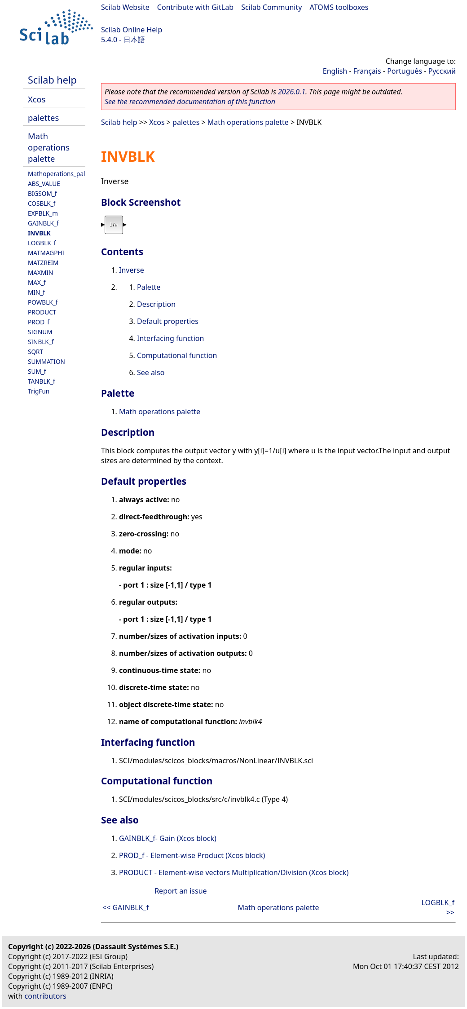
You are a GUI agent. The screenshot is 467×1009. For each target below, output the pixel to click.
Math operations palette (49, 147)
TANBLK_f (41, 381)
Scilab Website (125, 7)
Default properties (167, 321)
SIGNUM (40, 331)
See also (150, 372)
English (335, 71)
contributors (45, 996)
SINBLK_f (41, 341)
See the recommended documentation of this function (190, 101)
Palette (148, 287)
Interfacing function (170, 338)
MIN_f (36, 292)
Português (404, 71)
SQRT (35, 351)
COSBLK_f (41, 203)
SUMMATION (46, 361)
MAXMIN (40, 272)
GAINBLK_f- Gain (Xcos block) (167, 838)
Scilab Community (271, 7)
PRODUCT (42, 312)
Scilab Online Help (131, 30)
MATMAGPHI (46, 252)
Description (156, 304)
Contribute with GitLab (195, 7)
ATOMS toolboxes (339, 7)
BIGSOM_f (42, 193)
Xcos (37, 99)
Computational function (177, 355)
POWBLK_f (42, 302)
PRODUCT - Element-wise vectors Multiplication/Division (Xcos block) (233, 872)
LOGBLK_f (42, 243)
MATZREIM (43, 262)
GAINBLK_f (43, 223)
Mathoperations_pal (56, 173)
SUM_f (37, 371)
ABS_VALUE (44, 183)
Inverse (131, 270)
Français (367, 71)
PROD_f (38, 322)
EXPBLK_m (43, 213)
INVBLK (39, 233)
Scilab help (52, 79)
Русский (442, 71)
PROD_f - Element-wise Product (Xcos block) (192, 855)
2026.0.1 (291, 92)
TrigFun (38, 391)
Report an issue (180, 891)
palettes (43, 117)
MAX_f (37, 282)
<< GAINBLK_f (125, 907)
